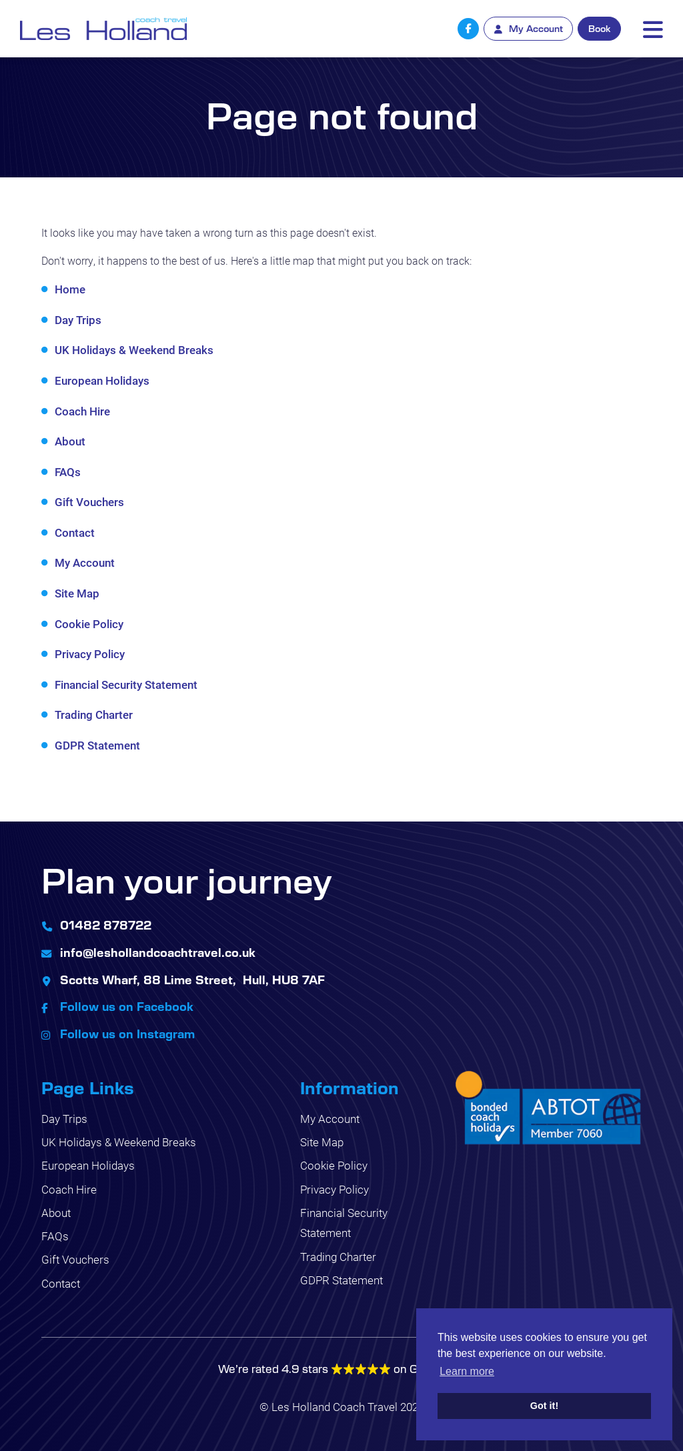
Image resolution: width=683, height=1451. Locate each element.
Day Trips (78, 319)
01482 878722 (105, 925)
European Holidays (102, 380)
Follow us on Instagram (127, 1033)
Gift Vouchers (89, 501)
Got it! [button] (544, 1405)
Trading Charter (94, 714)
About (70, 441)
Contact (75, 532)
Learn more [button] (467, 1371)
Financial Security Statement (126, 684)
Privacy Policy (90, 653)
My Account (85, 562)
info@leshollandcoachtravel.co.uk (157, 952)
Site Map (77, 593)
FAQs (68, 471)
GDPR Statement (97, 745)
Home (70, 289)
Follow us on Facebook (126, 1006)
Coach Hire (82, 411)
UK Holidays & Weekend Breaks (134, 349)
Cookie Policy (89, 623)
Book (599, 28)
